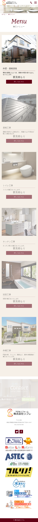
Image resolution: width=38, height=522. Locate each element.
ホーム (3, 14)
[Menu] (35, 2)
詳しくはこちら (19, 81)
